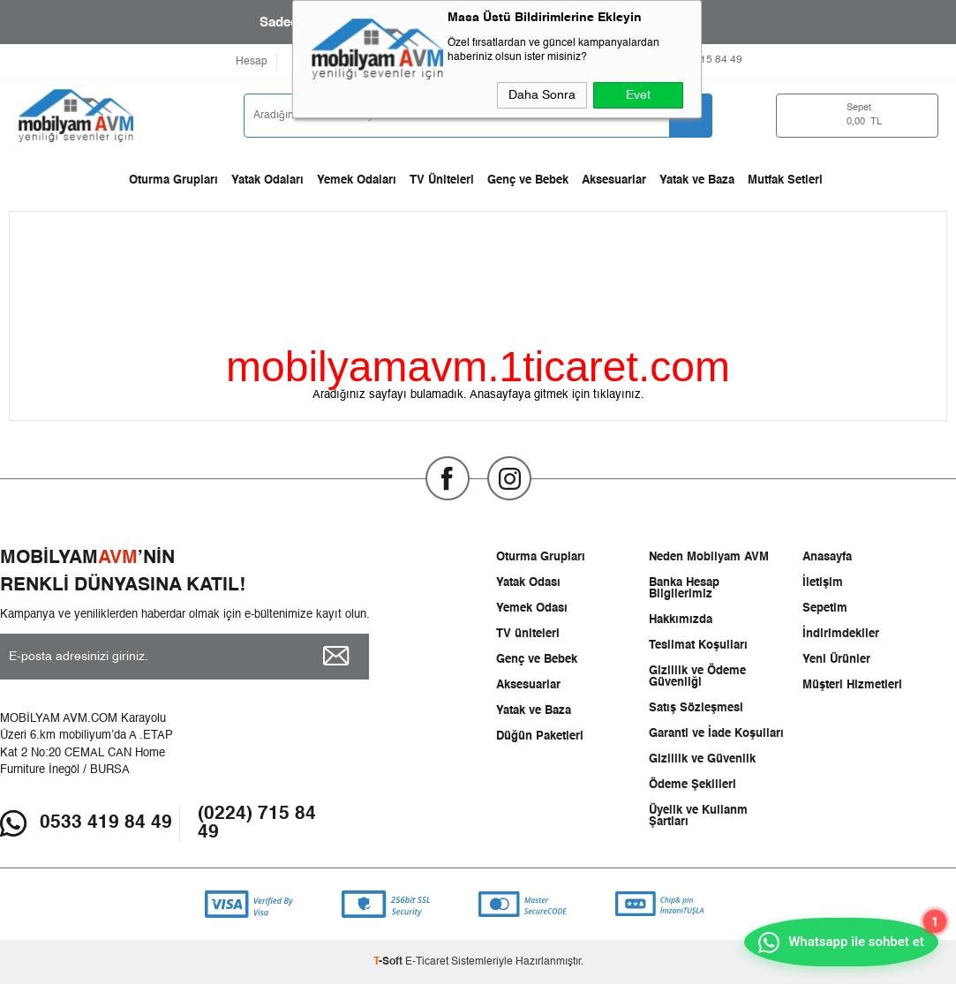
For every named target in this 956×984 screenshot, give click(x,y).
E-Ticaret (426, 962)
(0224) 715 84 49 (257, 823)
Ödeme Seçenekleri (411, 61)
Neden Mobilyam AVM (709, 557)
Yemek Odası (532, 608)
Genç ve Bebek (527, 180)
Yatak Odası (528, 583)
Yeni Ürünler (836, 659)
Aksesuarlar (614, 180)
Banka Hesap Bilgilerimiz (684, 588)
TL (877, 116)
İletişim (822, 583)
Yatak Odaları (267, 180)
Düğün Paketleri (539, 736)
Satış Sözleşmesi (696, 708)
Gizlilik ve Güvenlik (702, 759)
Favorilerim (315, 62)
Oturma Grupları (173, 180)
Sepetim (824, 608)
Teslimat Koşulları (698, 645)
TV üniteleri (528, 634)
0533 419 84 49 (106, 823)
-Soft (389, 962)
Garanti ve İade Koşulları (716, 734)
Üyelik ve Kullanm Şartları (698, 816)
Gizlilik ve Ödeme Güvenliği (697, 676)
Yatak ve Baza (696, 180)
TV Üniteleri (442, 180)
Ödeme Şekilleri (692, 785)
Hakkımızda (680, 620)
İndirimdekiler (840, 634)
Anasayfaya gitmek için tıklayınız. (557, 395)
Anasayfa (827, 557)
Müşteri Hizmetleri (852, 685)
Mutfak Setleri (785, 180)
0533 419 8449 (577, 60)
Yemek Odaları (356, 180)
